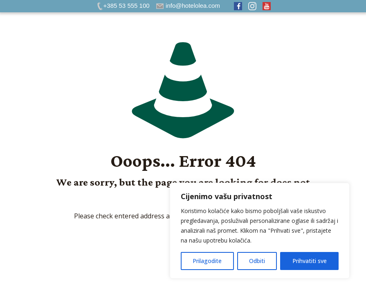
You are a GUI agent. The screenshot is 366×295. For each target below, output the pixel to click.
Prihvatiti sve (309, 261)
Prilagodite (207, 261)
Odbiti (257, 261)
